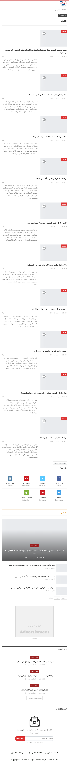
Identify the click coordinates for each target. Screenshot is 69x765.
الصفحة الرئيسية (51, 753)
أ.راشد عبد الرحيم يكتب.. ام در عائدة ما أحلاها (49, 309)
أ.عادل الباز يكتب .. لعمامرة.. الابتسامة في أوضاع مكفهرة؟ (43, 393)
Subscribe (19, 738)
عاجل (14, 753)
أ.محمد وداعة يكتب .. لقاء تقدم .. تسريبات (50, 351)
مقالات (64, 31)
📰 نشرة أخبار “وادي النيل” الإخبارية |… (34, 690)
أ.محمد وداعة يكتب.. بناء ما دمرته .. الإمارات (49, 137)
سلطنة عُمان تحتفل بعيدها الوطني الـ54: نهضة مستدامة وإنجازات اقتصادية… (31, 565)
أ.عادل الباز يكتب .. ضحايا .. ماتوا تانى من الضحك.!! (47, 265)
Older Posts (60, 463)
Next (57, 598)
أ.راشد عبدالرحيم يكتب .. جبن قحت (53, 438)
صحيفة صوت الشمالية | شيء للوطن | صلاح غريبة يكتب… (34, 662)
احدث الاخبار (34, 545)
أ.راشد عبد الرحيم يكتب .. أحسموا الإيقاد (51, 179)
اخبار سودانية (24, 753)
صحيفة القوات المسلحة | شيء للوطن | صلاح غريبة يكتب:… (34, 676)
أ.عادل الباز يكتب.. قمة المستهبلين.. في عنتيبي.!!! (47, 95)
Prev (64, 598)
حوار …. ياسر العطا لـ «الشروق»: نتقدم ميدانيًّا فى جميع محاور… (34, 577)
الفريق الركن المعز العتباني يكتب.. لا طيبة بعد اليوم (47, 223)
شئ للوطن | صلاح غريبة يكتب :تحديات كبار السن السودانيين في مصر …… (31, 588)
